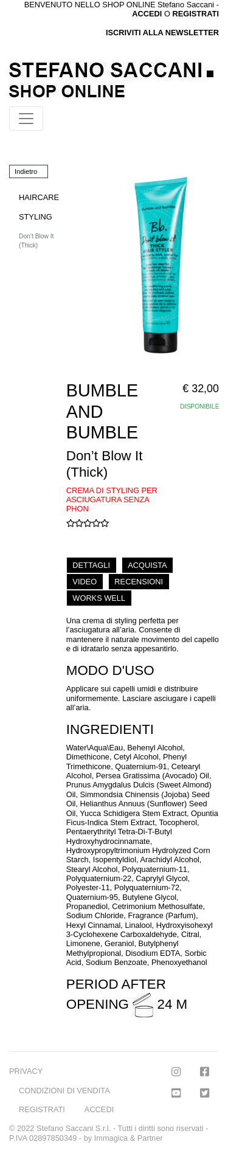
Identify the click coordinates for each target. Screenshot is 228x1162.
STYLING (35, 216)
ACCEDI (99, 1109)
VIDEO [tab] (84, 581)
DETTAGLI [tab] (91, 565)
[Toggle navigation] (26, 118)
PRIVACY (26, 1071)
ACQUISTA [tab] (147, 565)
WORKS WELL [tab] (98, 598)
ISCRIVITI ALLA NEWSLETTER (162, 32)
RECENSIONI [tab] (138, 581)
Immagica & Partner (128, 1138)
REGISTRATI (195, 13)
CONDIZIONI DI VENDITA (64, 1090)
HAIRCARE (39, 197)
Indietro (26, 171)
